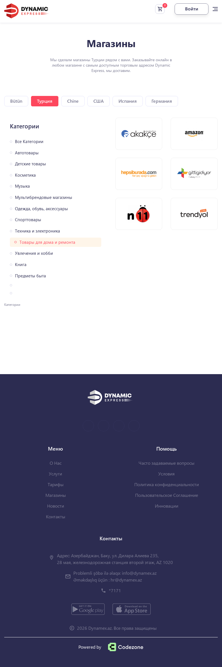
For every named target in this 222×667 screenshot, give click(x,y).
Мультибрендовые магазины (43, 197)
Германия (161, 101)
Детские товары (30, 163)
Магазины (55, 495)
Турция (44, 101)
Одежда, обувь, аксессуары (41, 208)
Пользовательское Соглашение (166, 495)
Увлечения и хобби (34, 253)
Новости (55, 506)
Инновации (166, 506)
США (98, 101)
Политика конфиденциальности (166, 484)
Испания (127, 101)
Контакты (55, 516)
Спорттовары (28, 219)
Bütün (16, 101)
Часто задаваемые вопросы (166, 463)
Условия (166, 474)
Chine (73, 101)
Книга (21, 264)
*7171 (115, 590)
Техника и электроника (37, 231)
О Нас (55, 463)
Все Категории (29, 141)
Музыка (22, 186)
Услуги (55, 474)
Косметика (25, 175)
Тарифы (55, 484)
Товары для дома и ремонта (47, 242)
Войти (191, 9)
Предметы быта (30, 275)
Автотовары (27, 152)
